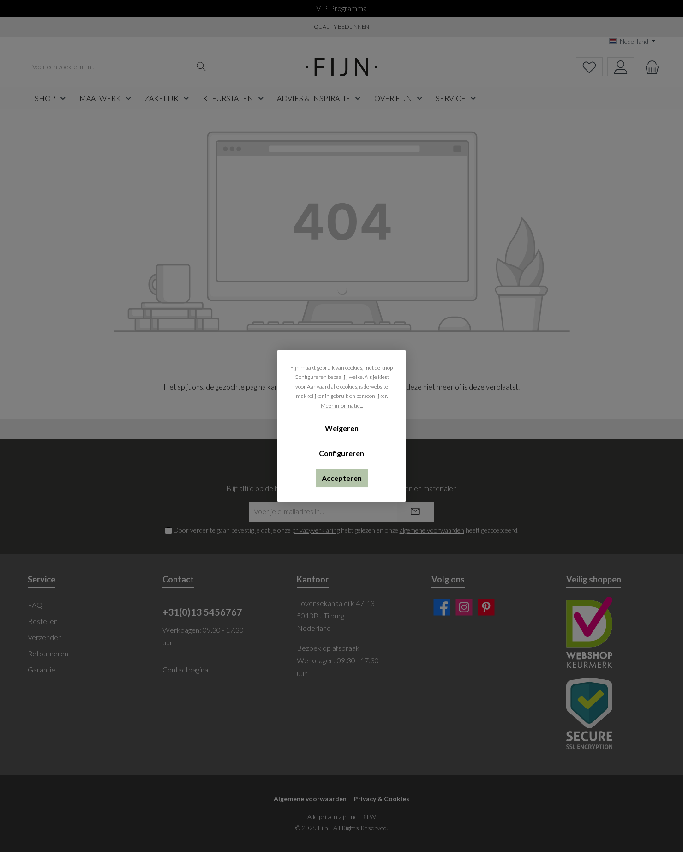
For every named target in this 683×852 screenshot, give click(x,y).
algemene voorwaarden (432, 530)
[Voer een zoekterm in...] (109, 66)
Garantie (41, 669)
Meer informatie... (342, 405)
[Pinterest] (486, 607)
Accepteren (342, 478)
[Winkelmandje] (649, 66)
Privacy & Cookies (381, 799)
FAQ (35, 604)
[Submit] (415, 512)
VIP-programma (341, 8)
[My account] (620, 66)
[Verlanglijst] (589, 66)
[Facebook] (441, 607)
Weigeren (342, 428)
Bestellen (43, 621)
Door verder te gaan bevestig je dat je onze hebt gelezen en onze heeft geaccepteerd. (346, 530)
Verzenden (45, 637)
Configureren (341, 453)
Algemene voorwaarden (310, 799)
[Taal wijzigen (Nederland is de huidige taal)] (632, 41)
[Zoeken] (201, 66)
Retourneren (48, 653)
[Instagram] (464, 607)
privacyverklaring (316, 530)
